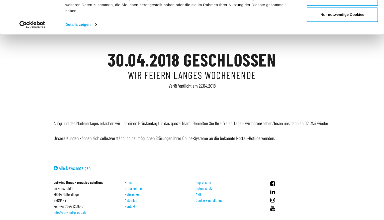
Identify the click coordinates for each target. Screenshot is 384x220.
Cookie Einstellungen (210, 200)
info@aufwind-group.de (70, 212)
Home (129, 182)
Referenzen (133, 194)
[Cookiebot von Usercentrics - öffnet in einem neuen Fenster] (32, 56)
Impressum (203, 182)
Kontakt (130, 206)
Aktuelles (131, 200)
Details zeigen (78, 56)
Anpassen (343, 29)
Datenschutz (204, 188)
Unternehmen (134, 188)
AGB (198, 194)
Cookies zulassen (342, 13)
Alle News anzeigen (75, 168)
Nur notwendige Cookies (342, 46)
